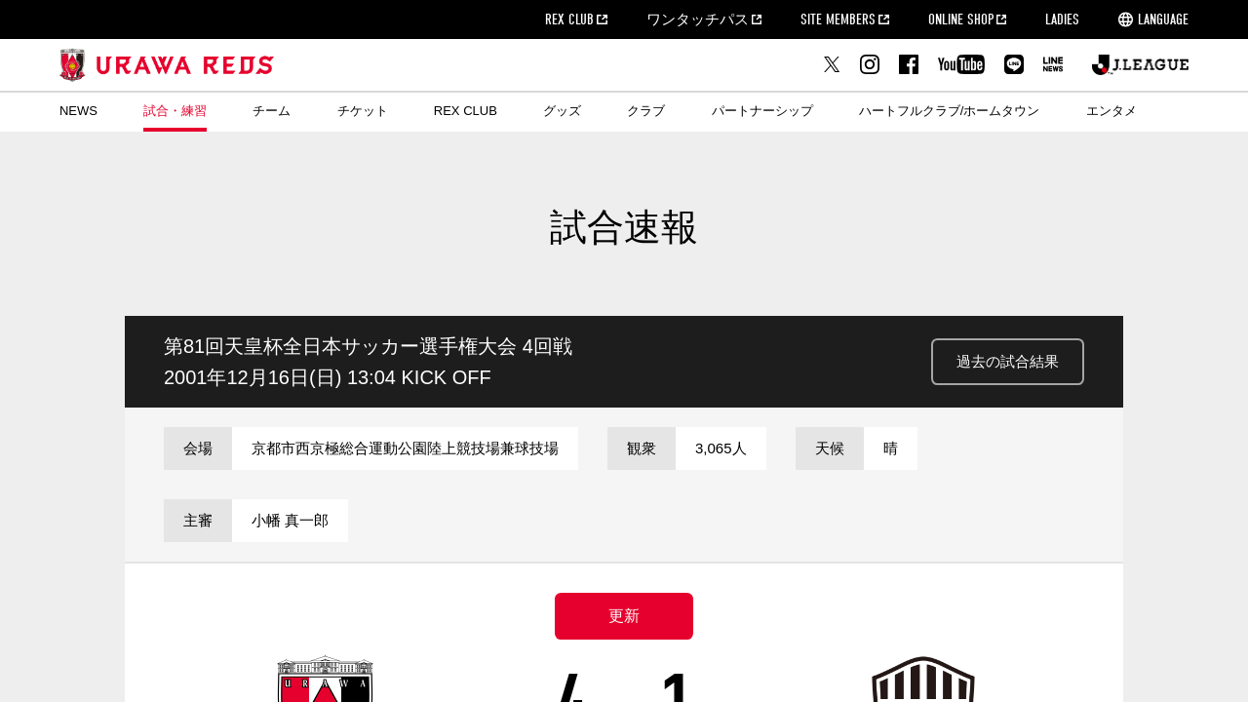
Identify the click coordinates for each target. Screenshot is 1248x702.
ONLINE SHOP (961, 19)
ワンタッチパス (697, 19)
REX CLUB (569, 19)
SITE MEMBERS (838, 19)
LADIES (1062, 19)
